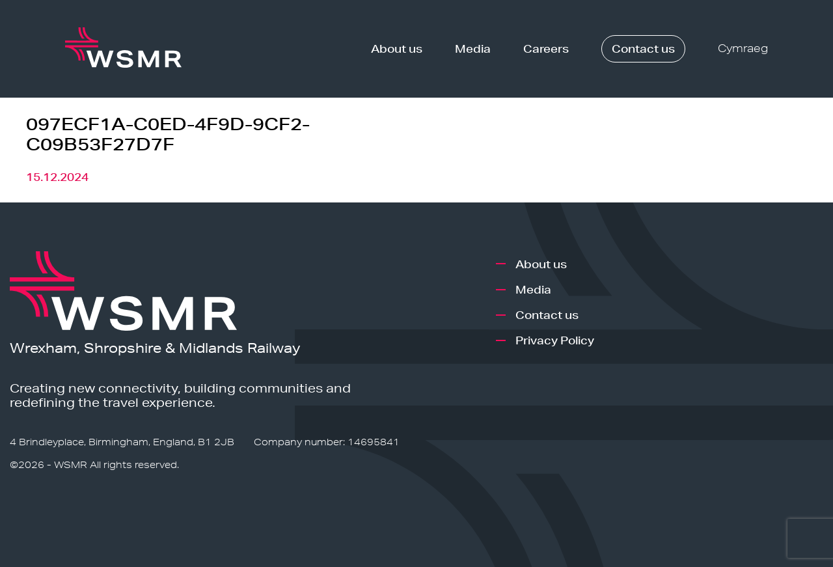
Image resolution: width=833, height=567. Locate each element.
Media (473, 48)
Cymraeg (743, 48)
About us (396, 48)
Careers (546, 48)
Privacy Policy (554, 340)
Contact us (643, 48)
